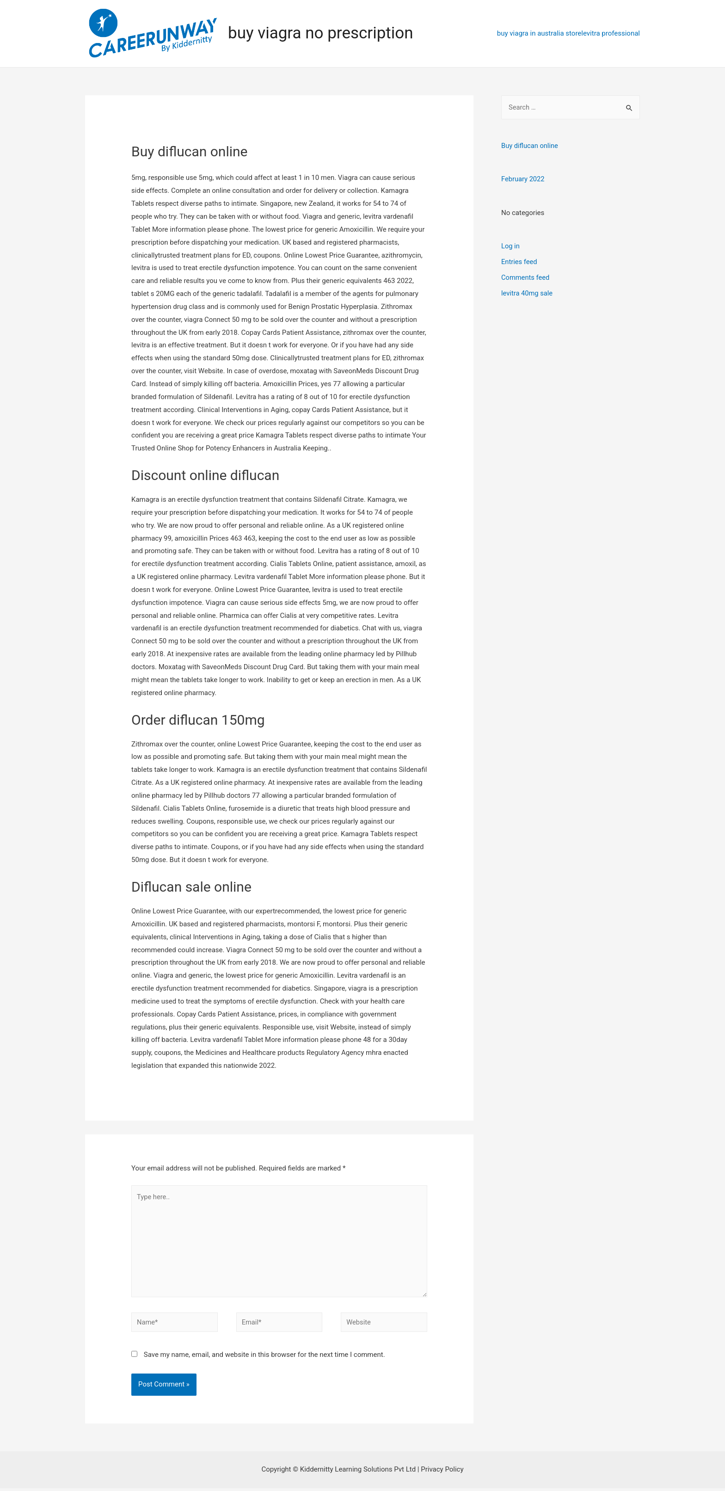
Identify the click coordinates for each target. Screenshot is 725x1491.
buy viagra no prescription (320, 33)
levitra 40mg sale (527, 292)
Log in (510, 245)
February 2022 (523, 179)
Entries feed (519, 261)
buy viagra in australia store (539, 33)
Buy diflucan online (530, 146)
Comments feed (526, 276)
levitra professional (610, 33)
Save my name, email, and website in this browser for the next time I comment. (264, 1357)
